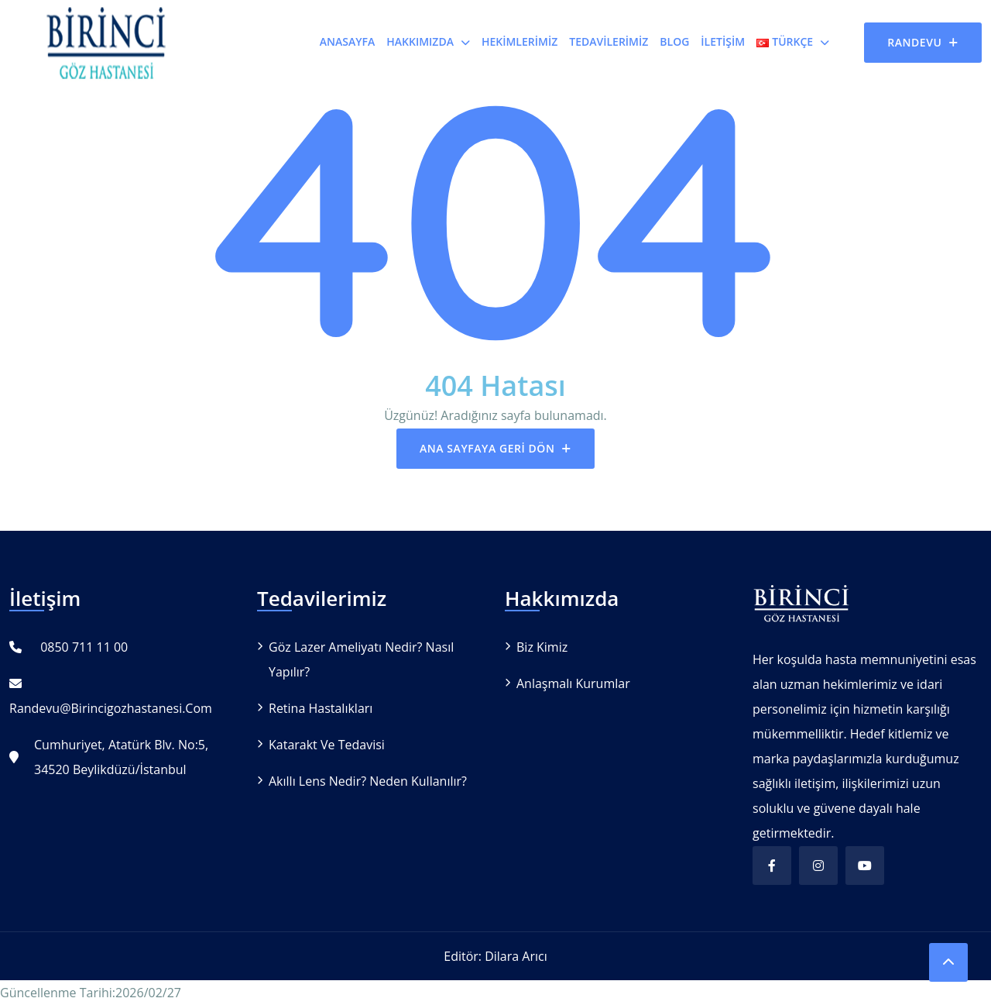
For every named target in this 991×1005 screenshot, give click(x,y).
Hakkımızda (420, 41)
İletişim (723, 41)
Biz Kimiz (542, 647)
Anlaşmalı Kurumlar (573, 683)
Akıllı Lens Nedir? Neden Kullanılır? (368, 781)
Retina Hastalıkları (320, 708)
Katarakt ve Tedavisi (327, 744)
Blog (674, 41)
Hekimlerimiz (519, 41)
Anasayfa (347, 41)
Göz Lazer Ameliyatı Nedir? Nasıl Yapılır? (361, 659)
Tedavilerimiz (608, 41)
